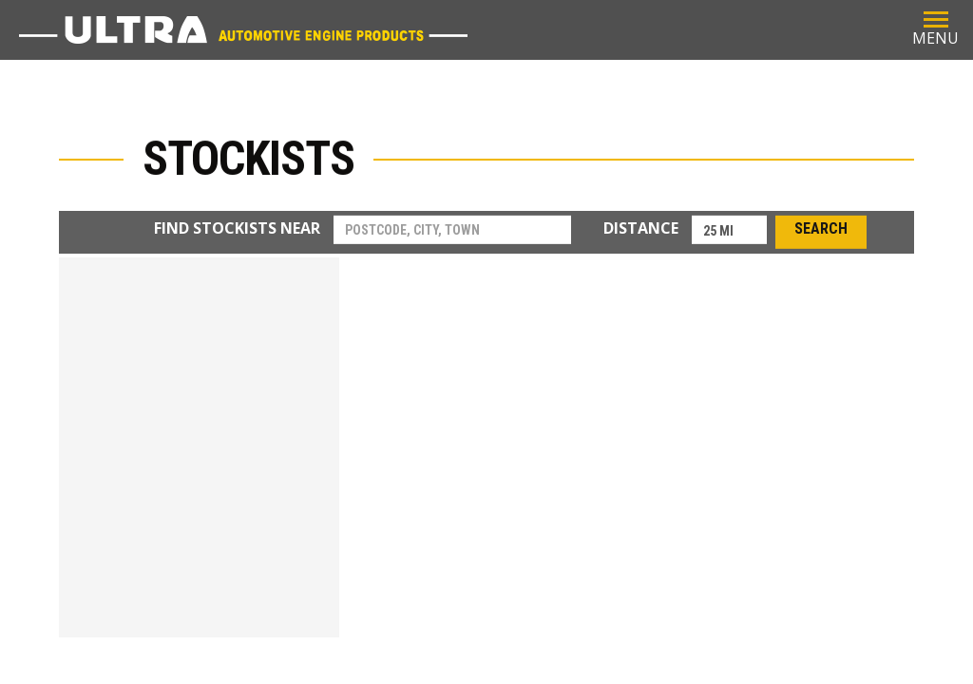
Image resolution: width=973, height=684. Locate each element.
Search (821, 229)
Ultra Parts (243, 30)
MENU (935, 28)
